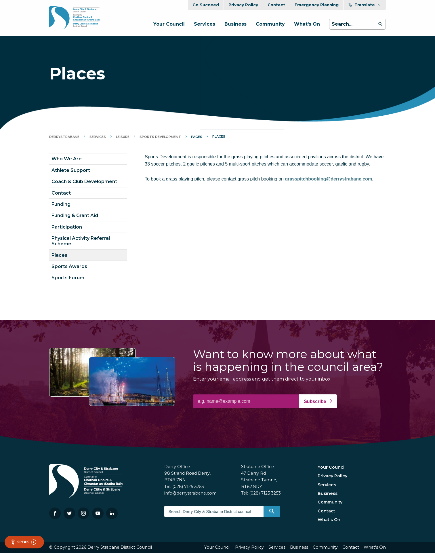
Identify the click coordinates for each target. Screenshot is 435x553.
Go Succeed (205, 5)
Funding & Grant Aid (74, 215)
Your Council (169, 24)
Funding (60, 204)
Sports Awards (69, 266)
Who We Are (66, 158)
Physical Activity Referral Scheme (80, 240)
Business (235, 24)
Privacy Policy (243, 5)
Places (59, 255)
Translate (364, 5)
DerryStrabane (64, 137)
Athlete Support (70, 170)
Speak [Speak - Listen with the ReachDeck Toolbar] (23, 542)
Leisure (122, 137)
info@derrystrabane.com (190, 493)
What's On (307, 24)
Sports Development (160, 137)
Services (204, 24)
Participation (66, 227)
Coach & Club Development (84, 181)
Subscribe (318, 401)
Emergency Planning (317, 5)
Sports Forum (67, 277)
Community (270, 24)
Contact (276, 5)
